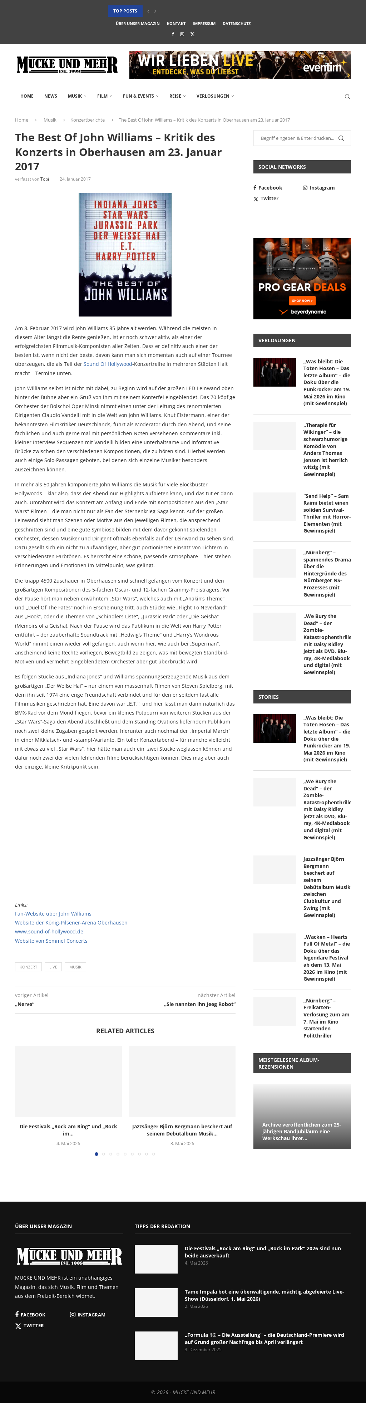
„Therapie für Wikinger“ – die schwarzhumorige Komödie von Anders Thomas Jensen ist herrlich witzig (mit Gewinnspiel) (325, 449)
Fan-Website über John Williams (53, 913)
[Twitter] (192, 34)
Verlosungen (213, 96)
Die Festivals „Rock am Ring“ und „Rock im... (68, 1130)
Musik (75, 96)
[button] (148, 11)
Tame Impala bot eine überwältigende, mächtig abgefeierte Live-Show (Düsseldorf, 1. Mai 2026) (264, 1295)
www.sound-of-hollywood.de (49, 931)
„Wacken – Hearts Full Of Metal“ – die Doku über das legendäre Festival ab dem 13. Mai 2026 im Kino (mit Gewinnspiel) (326, 957)
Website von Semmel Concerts (51, 940)
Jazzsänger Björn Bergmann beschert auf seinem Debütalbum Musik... (182, 1130)
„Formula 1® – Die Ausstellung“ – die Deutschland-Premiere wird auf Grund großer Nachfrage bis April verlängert (264, 1338)
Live (53, 967)
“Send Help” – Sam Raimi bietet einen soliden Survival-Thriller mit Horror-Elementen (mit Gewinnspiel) (327, 513)
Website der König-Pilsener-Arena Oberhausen (71, 922)
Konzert (28, 967)
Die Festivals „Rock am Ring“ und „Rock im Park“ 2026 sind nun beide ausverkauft (263, 1252)
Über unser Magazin (138, 23)
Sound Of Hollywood (108, 363)
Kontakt (176, 23)
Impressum (204, 23)
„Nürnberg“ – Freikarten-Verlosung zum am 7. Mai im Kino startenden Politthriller (326, 1018)
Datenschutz (237, 23)
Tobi (44, 179)
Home (27, 96)
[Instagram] (182, 34)
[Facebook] (173, 34)
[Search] (347, 96)
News (50, 96)
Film (102, 96)
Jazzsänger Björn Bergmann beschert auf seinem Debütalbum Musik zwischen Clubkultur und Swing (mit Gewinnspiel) (327, 886)
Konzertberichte (87, 120)
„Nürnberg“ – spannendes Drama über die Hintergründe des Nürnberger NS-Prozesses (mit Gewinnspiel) (327, 573)
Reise (175, 96)
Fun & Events (138, 96)
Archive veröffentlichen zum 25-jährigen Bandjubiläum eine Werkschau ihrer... (301, 1131)
